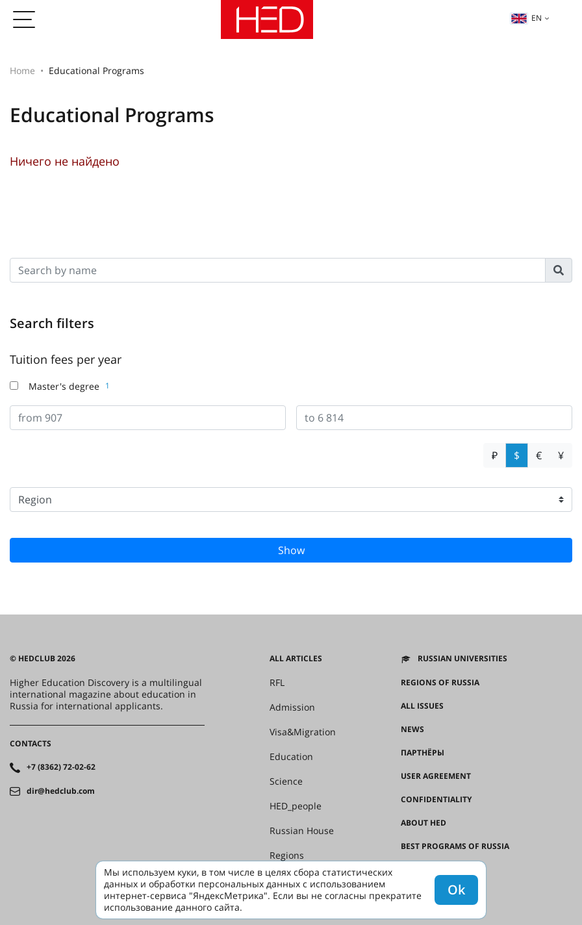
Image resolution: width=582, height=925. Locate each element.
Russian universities (462, 658)
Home (22, 70)
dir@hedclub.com (61, 791)
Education (291, 757)
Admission (292, 707)
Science (286, 781)
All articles (296, 658)
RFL (277, 683)
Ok (456, 889)
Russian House (302, 831)
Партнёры (422, 753)
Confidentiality (436, 799)
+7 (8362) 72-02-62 (61, 767)
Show (291, 550)
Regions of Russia (440, 683)
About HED (423, 823)
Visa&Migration (303, 732)
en (526, 17)
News (412, 729)
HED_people (296, 806)
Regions (287, 855)
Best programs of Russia (455, 846)
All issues (422, 706)
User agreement (436, 776)
